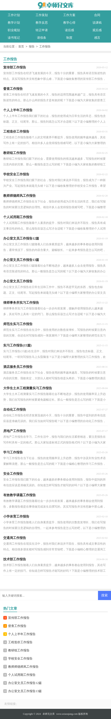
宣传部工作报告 (18, 617)
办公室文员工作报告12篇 (25, 683)
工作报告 (45, 46)
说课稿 (97, 22)
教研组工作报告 (18, 650)
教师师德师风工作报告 (23, 666)
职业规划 (14, 30)
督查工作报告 (17, 626)
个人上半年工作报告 (22, 634)
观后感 (97, 30)
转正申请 (42, 30)
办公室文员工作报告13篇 (25, 691)
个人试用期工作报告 (22, 674)
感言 (97, 37)
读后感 (69, 30)
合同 (97, 15)
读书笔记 (14, 37)
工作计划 (14, 15)
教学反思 (42, 22)
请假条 (41, 37)
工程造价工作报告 (20, 642)
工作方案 (69, 15)
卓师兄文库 (48, 713)
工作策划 (42, 15)
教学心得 (69, 22)
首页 (21, 46)
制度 (69, 37)
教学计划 (14, 22)
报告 (32, 46)
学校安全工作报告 (20, 658)
